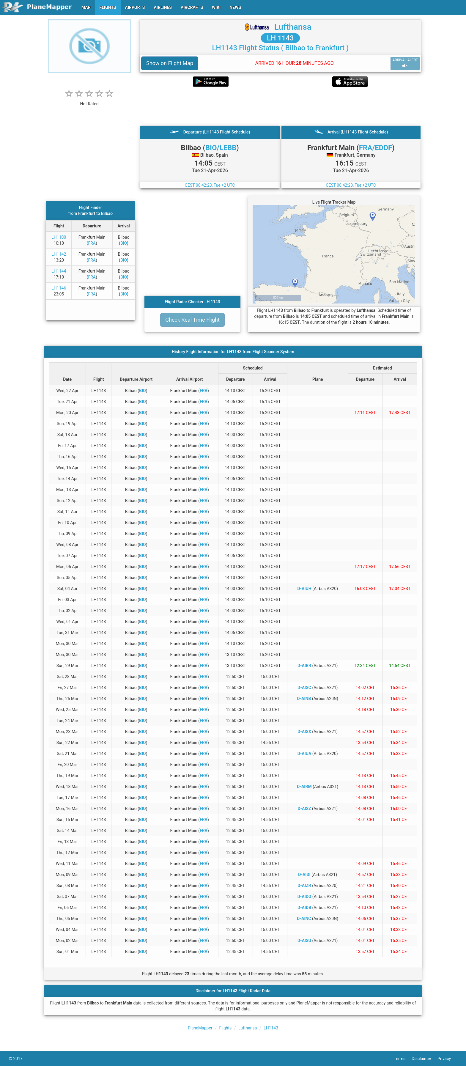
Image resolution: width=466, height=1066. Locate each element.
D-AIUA (304, 753)
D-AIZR (304, 885)
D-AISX (304, 731)
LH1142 (58, 254)
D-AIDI (304, 874)
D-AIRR (304, 665)
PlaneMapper (200, 1028)
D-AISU (304, 940)
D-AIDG (304, 896)
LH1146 (58, 288)
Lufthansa (292, 27)
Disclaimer (424, 1058)
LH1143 (271, 1028)
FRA (92, 243)
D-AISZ (304, 808)
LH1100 (58, 237)
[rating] (89, 100)
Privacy (447, 1058)
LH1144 (58, 271)
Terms (403, 1058)
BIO (123, 243)
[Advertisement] (280, 106)
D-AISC (304, 687)
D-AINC (304, 918)
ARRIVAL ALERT (405, 63)
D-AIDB (304, 907)
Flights (225, 1028)
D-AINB (304, 698)
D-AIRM (304, 786)
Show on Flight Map (169, 63)
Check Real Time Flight (192, 320)
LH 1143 (280, 38)
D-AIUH (304, 588)
